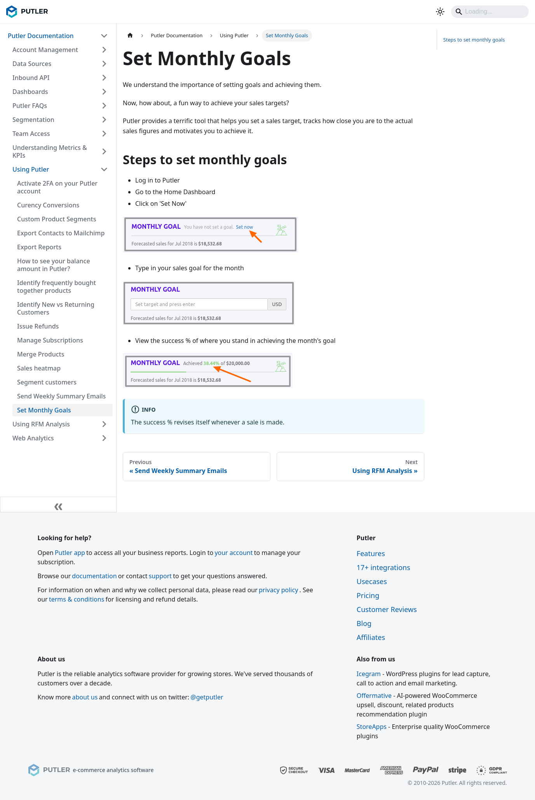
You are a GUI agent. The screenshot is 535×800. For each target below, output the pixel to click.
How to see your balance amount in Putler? (53, 265)
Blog (364, 623)
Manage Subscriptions (50, 340)
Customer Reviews (387, 609)
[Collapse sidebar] (58, 504)
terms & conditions (76, 599)
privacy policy (278, 590)
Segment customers (47, 382)
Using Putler (30, 169)
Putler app (70, 552)
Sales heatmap (39, 368)
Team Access (31, 133)
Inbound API (30, 77)
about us (85, 697)
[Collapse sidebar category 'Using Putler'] (104, 169)
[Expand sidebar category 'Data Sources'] (104, 63)
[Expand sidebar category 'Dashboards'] (104, 91)
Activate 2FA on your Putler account (57, 187)
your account (233, 552)
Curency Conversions (48, 205)
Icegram (369, 674)
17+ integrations (383, 567)
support (160, 576)
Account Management (45, 49)
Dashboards (30, 91)
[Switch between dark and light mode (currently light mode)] (440, 11)
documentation (94, 576)
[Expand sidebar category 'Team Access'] (104, 133)
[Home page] (130, 36)
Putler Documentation (41, 35)
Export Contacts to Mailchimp (61, 233)
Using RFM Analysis (41, 424)
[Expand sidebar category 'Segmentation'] (104, 119)
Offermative (374, 695)
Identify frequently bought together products (56, 286)
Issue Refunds (38, 326)
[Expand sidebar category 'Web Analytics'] (104, 438)
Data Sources (31, 63)
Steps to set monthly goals (474, 39)
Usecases (372, 581)
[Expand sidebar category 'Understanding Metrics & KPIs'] (104, 151)
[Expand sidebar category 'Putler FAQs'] (104, 105)
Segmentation (33, 119)
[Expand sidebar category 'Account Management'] (104, 49)
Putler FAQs (29, 105)
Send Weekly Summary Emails (61, 396)
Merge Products (40, 354)
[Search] (490, 11)
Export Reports (39, 247)
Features (371, 553)
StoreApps (372, 726)
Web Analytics (33, 438)
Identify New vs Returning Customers (55, 308)
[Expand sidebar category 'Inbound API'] (104, 77)
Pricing (368, 595)
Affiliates (371, 637)
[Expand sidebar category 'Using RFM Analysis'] (104, 424)
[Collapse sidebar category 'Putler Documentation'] (104, 36)
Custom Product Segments (56, 219)
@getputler (206, 697)
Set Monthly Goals (44, 410)
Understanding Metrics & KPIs (49, 151)
